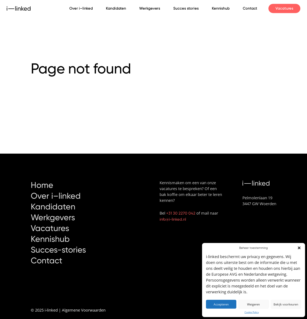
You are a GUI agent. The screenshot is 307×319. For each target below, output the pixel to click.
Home (42, 178)
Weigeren (253, 304)
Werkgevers (149, 8)
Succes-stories (58, 243)
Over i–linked (81, 8)
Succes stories (186, 8)
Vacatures (284, 8)
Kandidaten (116, 8)
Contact (250, 8)
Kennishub (221, 8)
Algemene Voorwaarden (84, 310)
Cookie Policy (252, 312)
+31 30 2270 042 (180, 206)
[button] (299, 248)
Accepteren (221, 304)
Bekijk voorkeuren (286, 304)
